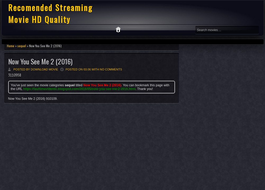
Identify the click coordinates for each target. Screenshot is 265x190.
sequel (21, 46)
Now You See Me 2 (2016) (40, 61)
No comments (111, 69)
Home (10, 46)
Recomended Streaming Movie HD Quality (50, 13)
